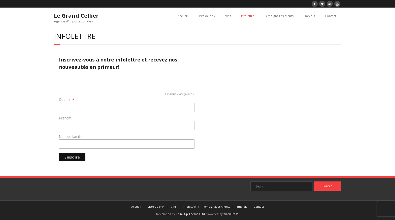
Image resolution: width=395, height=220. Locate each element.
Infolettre (247, 16)
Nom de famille (70, 137)
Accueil (183, 16)
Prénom (65, 118)
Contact (330, 16)
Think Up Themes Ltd (190, 214)
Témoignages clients (278, 16)
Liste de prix (206, 16)
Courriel (66, 99)
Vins (228, 16)
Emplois (309, 16)
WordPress (230, 214)
